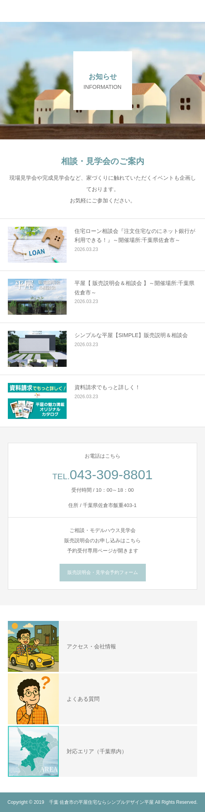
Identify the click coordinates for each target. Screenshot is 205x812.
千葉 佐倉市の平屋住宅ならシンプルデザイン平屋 (101, 802)
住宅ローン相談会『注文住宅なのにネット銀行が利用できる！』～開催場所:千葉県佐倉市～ (134, 236)
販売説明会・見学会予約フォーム (102, 572)
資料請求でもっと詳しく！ (107, 387)
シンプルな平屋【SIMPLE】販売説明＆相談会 (131, 335)
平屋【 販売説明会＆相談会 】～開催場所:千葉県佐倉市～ (134, 288)
